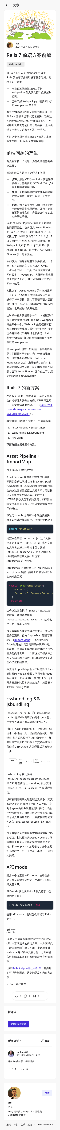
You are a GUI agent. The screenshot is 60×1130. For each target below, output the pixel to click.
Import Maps (22, 640)
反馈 (30, 1124)
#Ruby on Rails (15, 64)
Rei (17, 43)
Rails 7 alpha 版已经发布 (26, 968)
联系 (22, 1124)
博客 (15, 1124)
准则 (8, 1124)
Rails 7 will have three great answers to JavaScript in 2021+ (29, 409)
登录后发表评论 (18, 1024)
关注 (47, 1092)
